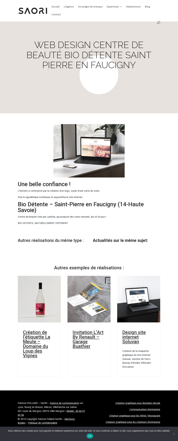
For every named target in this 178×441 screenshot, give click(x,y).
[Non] (174, 434)
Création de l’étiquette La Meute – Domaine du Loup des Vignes (36, 344)
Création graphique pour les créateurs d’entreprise (133, 422)
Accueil (55, 6)
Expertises (113, 6)
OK (89, 436)
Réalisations (133, 6)
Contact (56, 14)
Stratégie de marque (90, 6)
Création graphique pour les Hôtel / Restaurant (134, 415)
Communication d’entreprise (144, 409)
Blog (147, 6)
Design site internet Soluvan (134, 337)
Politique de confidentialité (42, 422)
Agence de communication (64, 403)
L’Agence (69, 6)
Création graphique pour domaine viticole (137, 403)
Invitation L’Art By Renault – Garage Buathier (88, 339)
